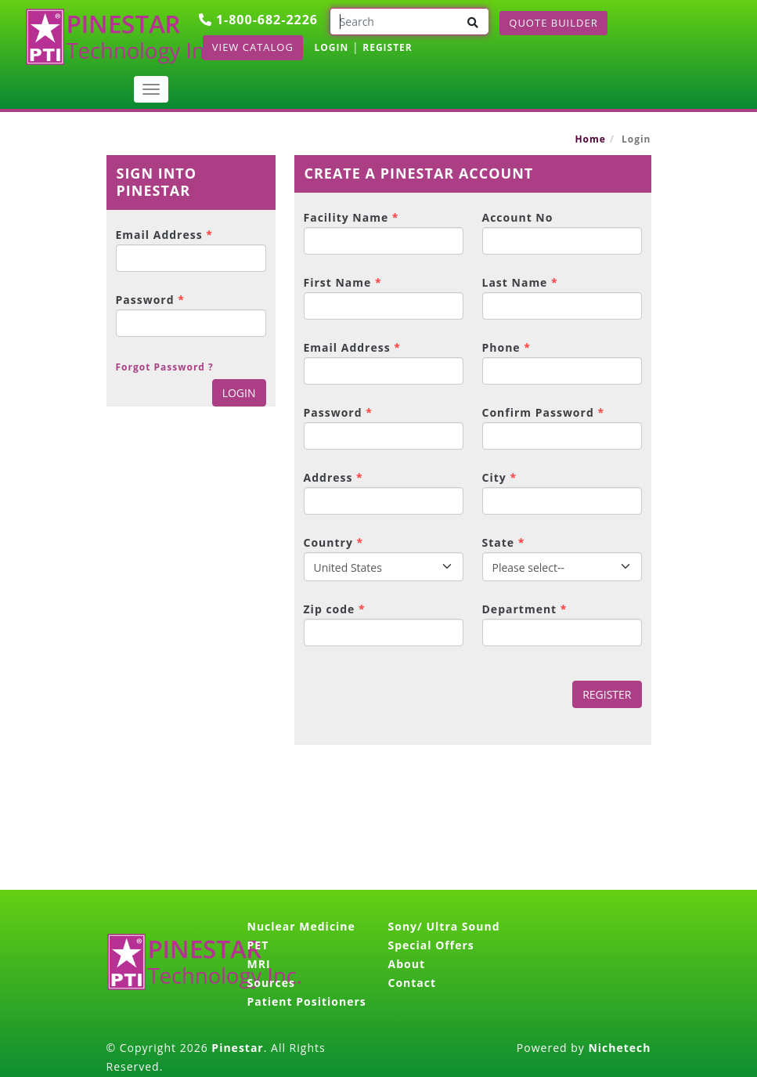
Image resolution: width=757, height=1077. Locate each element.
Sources (271, 982)
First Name (343, 282)
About (406, 963)
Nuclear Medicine (301, 926)
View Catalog (253, 47)
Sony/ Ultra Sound (444, 926)
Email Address (164, 234)
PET (258, 945)
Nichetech (619, 1047)
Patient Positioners (306, 1001)
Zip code (335, 609)
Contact (412, 982)
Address (333, 477)
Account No (517, 217)
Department (525, 609)
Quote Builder (553, 23)
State (503, 542)
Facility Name (351, 217)
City (499, 477)
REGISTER (387, 47)
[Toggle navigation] (151, 89)
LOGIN (332, 47)
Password (150, 299)
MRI (259, 963)
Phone (506, 347)
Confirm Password (543, 412)
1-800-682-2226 (258, 19)
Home (590, 139)
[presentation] (411, 695)
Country (334, 542)
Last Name (520, 282)
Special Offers (431, 945)
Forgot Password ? (165, 367)
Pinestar (237, 1047)
